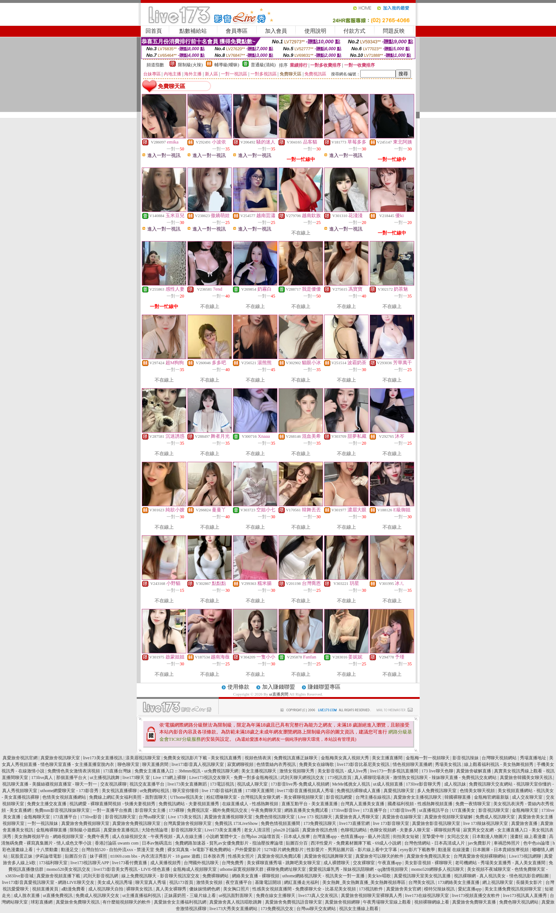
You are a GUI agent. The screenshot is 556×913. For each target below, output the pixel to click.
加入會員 (276, 31)
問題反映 (394, 31)
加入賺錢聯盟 (278, 687)
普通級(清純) (263, 64)
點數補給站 (193, 31)
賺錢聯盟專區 (324, 687)
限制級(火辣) (190, 64)
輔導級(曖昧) (226, 64)
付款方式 (354, 31)
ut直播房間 (278, 694)
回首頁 (153, 31)
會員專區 (237, 31)
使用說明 (315, 31)
